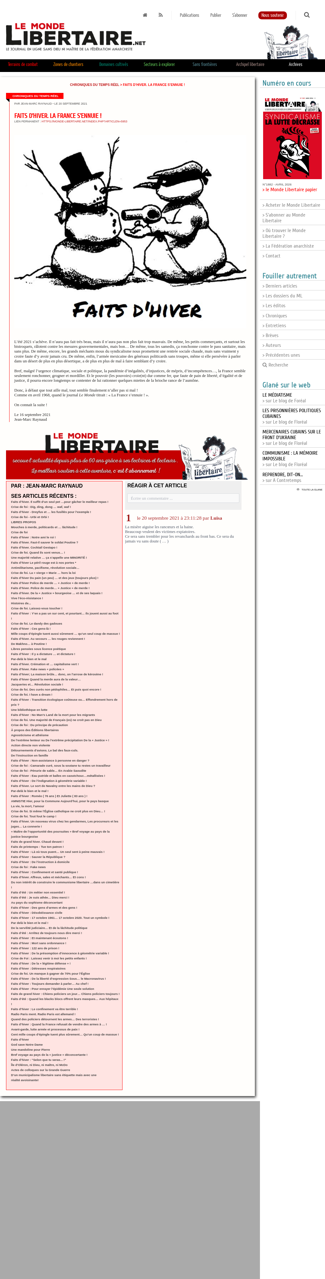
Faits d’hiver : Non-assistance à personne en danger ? (50, 760)
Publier (215, 15)
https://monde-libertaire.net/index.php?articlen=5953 (84, 121)
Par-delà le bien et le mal (29, 659)
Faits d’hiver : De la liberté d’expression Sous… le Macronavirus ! (58, 978)
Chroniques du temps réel (94, 85)
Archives (295, 64)
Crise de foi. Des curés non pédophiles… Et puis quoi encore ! (56, 689)
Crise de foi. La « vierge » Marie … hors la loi (43, 573)
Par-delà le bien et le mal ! (30, 791)
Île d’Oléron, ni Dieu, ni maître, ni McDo (39, 1065)
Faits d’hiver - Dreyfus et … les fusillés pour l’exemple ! (51, 512)
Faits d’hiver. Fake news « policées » (37, 669)
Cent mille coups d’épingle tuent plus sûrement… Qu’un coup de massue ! (65, 1034)
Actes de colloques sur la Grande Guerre (40, 1070)
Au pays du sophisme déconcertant (37, 902)
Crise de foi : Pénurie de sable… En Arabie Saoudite (48, 770)
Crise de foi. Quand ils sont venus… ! (38, 552)
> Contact (271, 256)
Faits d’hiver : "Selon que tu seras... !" (38, 1060)
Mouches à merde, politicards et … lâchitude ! (44, 527)
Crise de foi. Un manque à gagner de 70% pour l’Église (50, 973)
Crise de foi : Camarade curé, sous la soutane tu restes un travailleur (61, 765)
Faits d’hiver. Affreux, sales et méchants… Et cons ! (48, 877)
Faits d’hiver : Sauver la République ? (38, 857)
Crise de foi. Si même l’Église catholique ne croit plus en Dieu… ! (58, 811)
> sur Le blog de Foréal (284, 398)
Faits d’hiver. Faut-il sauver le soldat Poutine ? (44, 542)
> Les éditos (273, 305)
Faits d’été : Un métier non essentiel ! (38, 892)
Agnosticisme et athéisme (30, 735)
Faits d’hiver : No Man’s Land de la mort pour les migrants (53, 715)
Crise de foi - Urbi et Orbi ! (30, 517)
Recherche (275, 365)
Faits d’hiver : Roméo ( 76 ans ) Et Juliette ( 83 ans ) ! (49, 796)
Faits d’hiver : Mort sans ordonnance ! (38, 943)
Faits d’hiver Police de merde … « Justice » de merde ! (50, 583)
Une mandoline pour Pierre (30, 1049)
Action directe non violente (30, 745)
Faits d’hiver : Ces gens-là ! (31, 628)
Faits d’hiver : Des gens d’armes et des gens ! (44, 907)
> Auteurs (271, 345)
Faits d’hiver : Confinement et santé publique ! (44, 872)
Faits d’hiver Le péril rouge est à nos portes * (43, 562)
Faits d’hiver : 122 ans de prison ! (35, 948)
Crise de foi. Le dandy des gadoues (36, 623)
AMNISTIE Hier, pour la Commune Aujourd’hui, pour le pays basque (60, 801)
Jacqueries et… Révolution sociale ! (37, 684)
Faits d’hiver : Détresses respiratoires (38, 968)
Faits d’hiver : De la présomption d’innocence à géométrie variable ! (60, 953)
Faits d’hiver (20, 1039)
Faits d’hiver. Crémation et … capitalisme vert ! (45, 664)
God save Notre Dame (27, 1044)
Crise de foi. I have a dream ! (31, 694)
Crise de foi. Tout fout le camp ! (33, 816)
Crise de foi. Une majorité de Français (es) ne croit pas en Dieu (56, 720)
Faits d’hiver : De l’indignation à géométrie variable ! (49, 780)
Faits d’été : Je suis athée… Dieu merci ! (40, 897)
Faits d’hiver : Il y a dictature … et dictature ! (43, 654)
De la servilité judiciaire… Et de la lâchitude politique (49, 928)
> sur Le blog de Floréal (291, 437)
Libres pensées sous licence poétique (38, 649)
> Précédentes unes (281, 355)
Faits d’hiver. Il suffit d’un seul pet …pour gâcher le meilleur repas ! (60, 501)
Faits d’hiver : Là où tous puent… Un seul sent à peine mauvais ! (57, 852)
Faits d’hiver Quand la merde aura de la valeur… (46, 679)
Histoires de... (21, 603)
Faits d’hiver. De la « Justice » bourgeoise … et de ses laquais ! (57, 593)
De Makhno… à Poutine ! (29, 644)
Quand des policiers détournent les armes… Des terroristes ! (55, 1019)
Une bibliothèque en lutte (29, 709)
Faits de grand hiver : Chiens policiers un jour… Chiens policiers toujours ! (65, 994)
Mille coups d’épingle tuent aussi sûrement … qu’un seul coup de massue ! (65, 633)
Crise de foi (19, 532)
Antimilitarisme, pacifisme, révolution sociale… (45, 567)
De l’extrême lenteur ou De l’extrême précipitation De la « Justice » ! (60, 740)
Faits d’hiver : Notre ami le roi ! (33, 537)
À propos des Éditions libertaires (35, 730)
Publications (189, 15)
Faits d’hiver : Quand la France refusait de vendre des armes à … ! (59, 1024)
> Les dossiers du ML (282, 296)
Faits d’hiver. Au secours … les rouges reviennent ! (48, 638)
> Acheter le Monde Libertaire (291, 205)
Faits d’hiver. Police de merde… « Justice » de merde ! (50, 588)
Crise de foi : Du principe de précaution (39, 725)
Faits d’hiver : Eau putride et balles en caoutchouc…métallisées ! (58, 775)
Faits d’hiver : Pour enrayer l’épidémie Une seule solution (52, 988)
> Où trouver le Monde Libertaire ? (284, 233)
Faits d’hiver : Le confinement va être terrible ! (44, 1009)
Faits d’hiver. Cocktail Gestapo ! (34, 547)
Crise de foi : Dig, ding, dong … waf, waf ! (41, 507)
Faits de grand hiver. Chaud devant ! (37, 841)
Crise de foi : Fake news (28, 867)
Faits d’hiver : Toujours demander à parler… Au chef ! (50, 983)
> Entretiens (274, 325)
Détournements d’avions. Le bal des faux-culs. (44, 750)
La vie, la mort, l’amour (27, 806)
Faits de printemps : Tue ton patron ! (37, 846)
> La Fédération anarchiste (288, 246)
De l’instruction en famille (29, 755)
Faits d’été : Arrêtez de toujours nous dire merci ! (46, 933)
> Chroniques (274, 316)
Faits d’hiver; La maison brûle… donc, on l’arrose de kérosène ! (57, 674)
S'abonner (239, 15)
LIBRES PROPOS (23, 522)
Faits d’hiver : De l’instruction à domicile (40, 862)
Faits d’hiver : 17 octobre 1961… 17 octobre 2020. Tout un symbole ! (60, 917)
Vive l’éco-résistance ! (27, 598)
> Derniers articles (279, 286)
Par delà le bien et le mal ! (29, 923)
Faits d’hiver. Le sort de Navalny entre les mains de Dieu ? (53, 786)
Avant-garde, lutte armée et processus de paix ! (45, 1029)
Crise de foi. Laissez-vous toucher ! (37, 608)
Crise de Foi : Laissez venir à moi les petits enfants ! (49, 958)
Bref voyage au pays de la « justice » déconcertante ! (49, 1054)
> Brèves (270, 335)
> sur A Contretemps (282, 477)
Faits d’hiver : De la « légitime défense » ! (41, 963)
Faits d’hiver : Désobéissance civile (37, 912)
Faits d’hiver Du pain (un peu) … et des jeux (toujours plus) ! (54, 578)
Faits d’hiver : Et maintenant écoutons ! (39, 938)
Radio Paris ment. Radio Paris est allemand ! (43, 1014)
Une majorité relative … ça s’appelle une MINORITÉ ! (49, 557)
